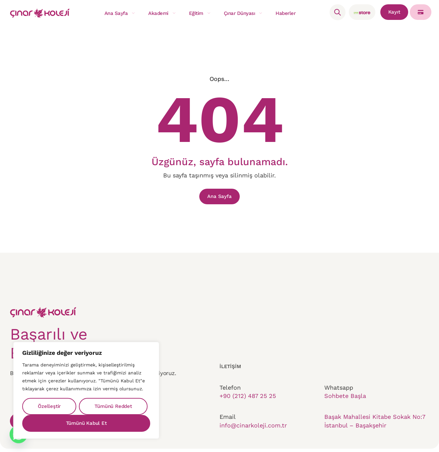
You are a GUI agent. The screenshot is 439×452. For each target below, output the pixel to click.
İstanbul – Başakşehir (355, 434)
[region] (86, 390)
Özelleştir (49, 406)
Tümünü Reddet (113, 406)
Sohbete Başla (345, 402)
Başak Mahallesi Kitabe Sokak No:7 (374, 426)
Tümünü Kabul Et (86, 423)
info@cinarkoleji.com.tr (253, 434)
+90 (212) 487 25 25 (248, 402)
